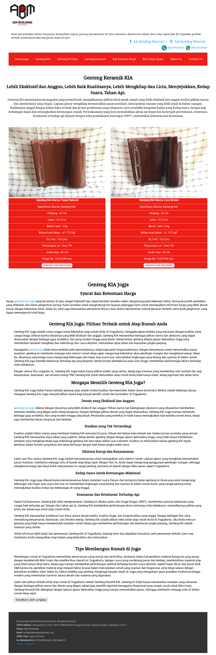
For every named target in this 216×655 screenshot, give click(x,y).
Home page (22, 59)
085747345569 (176, 47)
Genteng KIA (42, 59)
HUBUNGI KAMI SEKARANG (57, 265)
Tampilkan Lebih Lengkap (30, 599)
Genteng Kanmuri (95, 59)
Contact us (29, 644)
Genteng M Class (67, 59)
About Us (176, 59)
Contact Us (195, 59)
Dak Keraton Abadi (124, 59)
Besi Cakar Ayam (153, 59)
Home (19, 644)
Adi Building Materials (148, 41)
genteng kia (36, 349)
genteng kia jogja (24, 301)
